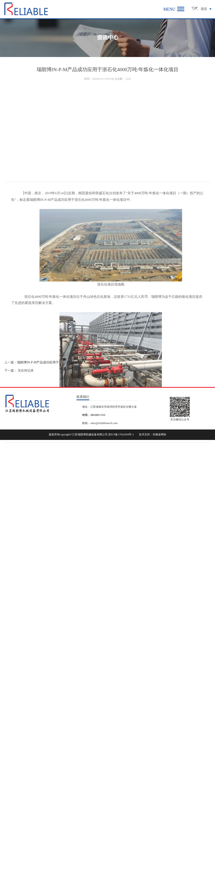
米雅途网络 (159, 434)
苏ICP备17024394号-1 (121, 434)
